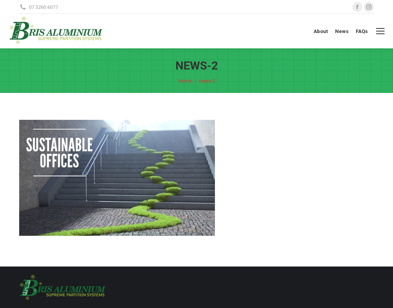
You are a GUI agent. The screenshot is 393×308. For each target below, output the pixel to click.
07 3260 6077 (43, 7)
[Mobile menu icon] (380, 31)
